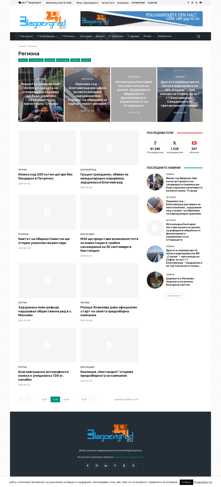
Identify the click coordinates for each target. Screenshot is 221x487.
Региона (23, 234)
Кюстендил (62, 60)
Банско (23, 60)
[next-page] (93, 399)
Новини (41, 79)
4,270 (84, 399)
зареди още (174, 295)
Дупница (49, 60)
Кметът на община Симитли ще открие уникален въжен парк (44, 241)
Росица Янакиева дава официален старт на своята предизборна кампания (108, 311)
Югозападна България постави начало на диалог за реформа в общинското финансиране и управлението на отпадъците (183, 232)
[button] (199, 36)
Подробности (203, 482)
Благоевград (88, 170)
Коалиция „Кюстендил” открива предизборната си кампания (106, 374)
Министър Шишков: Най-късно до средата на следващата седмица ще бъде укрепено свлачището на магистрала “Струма (184, 184)
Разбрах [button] (186, 482)
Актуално (87, 79)
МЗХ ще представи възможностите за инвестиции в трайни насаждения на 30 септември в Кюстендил (109, 245)
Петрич (86, 60)
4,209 (66, 399)
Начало (22, 46)
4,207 (44, 399)
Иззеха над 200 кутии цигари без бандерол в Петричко (45, 176)
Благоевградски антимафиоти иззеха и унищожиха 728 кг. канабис (43, 376)
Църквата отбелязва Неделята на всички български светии (180, 281)
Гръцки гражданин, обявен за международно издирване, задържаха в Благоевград (104, 178)
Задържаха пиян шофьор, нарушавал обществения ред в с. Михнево (45, 311)
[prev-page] (21, 399)
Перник (75, 60)
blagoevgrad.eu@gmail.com (129, 457)
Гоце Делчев (36, 60)
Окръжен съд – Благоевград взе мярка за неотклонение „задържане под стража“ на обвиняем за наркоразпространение (183, 207)
